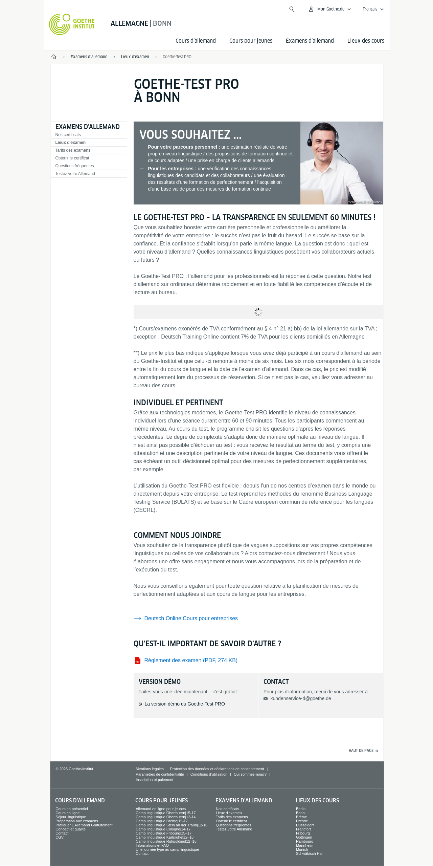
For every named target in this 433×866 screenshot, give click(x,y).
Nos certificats (68, 134)
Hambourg (304, 841)
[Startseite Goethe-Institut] (72, 24)
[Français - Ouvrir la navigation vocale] (373, 9)
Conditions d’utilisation (208, 774)
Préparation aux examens (76, 821)
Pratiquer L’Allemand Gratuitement (83, 825)
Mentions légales (150, 769)
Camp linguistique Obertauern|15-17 (166, 813)
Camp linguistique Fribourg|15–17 (163, 833)
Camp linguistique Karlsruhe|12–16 (164, 837)
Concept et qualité (70, 829)
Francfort (303, 829)
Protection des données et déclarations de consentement (217, 769)
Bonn (300, 813)
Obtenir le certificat (72, 158)
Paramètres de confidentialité (160, 774)
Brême (301, 817)
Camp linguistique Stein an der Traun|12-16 (171, 825)
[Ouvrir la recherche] (292, 9)
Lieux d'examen (70, 142)
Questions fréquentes (74, 166)
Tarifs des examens (72, 150)
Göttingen (304, 837)
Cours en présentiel (71, 809)
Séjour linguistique (70, 817)
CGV (59, 837)
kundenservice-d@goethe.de (300, 698)
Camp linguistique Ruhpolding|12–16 (166, 841)
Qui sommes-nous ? (250, 774)
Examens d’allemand (310, 40)
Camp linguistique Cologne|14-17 (163, 829)
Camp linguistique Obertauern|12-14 (166, 817)
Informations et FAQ (152, 845)
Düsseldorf (305, 825)
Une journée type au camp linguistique (167, 849)
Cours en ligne (67, 813)
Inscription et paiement (154, 780)
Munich (302, 849)
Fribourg (303, 833)
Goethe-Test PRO (177, 56)
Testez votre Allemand (75, 173)
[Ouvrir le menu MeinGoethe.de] (329, 9)
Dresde (302, 821)
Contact (61, 833)
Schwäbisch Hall (309, 853)
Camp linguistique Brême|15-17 (162, 821)
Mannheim (304, 845)
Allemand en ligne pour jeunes (161, 809)
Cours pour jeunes (250, 40)
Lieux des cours (365, 40)
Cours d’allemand (196, 40)
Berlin (300, 809)
